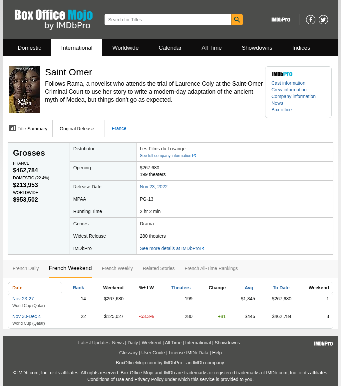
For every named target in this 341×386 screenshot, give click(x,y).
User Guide (153, 352)
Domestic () (31, 178)
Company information (293, 96)
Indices (301, 48)
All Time (212, 48)
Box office (281, 109)
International (77, 48)
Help (217, 352)
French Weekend (70, 268)
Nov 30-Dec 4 (26, 316)
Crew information (289, 89)
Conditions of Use (105, 379)
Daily (133, 342)
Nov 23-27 (23, 298)
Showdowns (257, 48)
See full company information (168, 155)
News (277, 103)
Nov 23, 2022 (154, 186)
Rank (78, 287)
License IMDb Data (188, 352)
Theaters (180, 287)
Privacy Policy (149, 379)
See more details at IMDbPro (172, 248)
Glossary (128, 352)
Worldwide (125, 48)
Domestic (29, 48)
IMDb (198, 362)
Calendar (170, 48)
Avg (249, 287)
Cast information (288, 83)
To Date (281, 287)
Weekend (152, 342)
